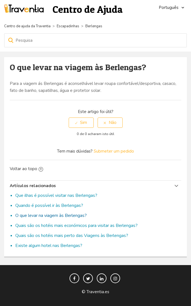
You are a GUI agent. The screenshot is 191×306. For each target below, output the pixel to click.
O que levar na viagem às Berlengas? (51, 215)
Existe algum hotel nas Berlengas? (48, 246)
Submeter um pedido (114, 151)
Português (169, 7)
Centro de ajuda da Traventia (27, 26)
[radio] (81, 122)
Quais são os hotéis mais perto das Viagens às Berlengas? (71, 235)
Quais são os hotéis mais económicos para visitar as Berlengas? (76, 225)
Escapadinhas (68, 26)
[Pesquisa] (95, 40)
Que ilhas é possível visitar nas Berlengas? (56, 195)
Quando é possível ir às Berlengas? (49, 205)
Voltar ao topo (26, 169)
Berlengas (93, 26)
